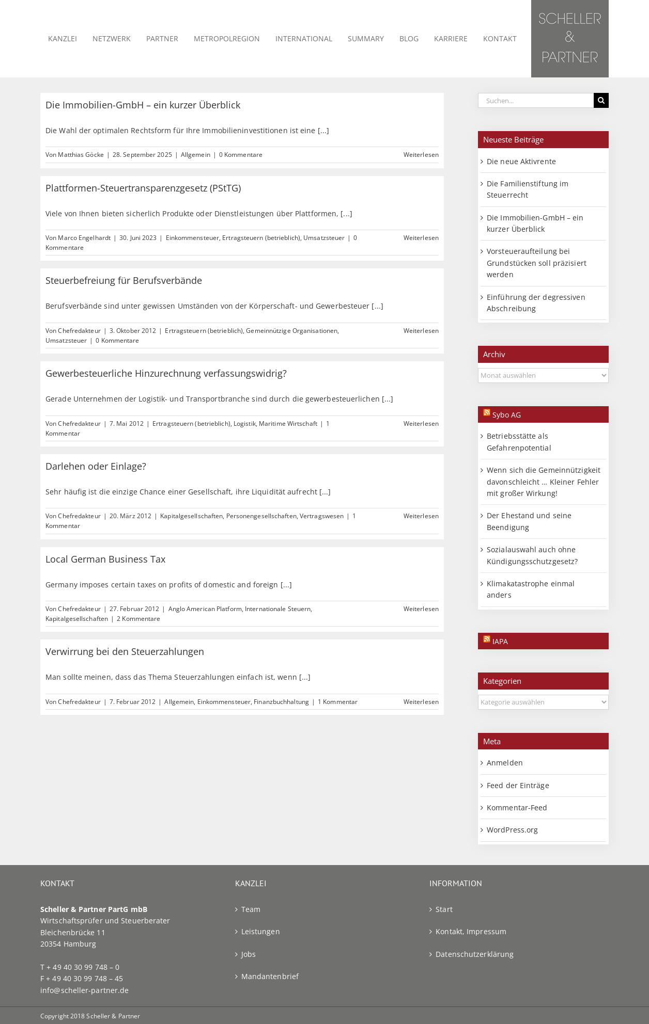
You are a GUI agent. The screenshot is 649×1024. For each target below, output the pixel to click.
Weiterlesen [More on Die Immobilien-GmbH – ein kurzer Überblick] (421, 154)
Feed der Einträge (518, 785)
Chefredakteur (79, 330)
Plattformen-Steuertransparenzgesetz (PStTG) (143, 188)
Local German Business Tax (105, 559)
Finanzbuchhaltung (281, 701)
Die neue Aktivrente (521, 161)
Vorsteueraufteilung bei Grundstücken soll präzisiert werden (536, 262)
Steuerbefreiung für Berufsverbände (123, 280)
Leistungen (260, 931)
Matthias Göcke (80, 154)
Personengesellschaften (261, 515)
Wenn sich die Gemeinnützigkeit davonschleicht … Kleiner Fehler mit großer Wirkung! (543, 481)
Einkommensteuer (193, 237)
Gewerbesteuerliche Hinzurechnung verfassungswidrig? (166, 373)
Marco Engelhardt (84, 237)
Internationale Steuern (278, 608)
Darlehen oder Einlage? (95, 466)
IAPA (500, 641)
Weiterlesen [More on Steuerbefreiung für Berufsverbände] (421, 330)
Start (444, 909)
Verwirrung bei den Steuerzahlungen (124, 651)
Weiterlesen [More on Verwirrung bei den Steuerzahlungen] (421, 701)
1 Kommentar (338, 701)
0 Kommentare (240, 154)
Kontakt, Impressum (471, 931)
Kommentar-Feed (517, 807)
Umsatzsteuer (324, 237)
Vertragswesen (322, 515)
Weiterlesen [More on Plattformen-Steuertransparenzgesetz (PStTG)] (421, 237)
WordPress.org (512, 830)
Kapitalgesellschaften (191, 515)
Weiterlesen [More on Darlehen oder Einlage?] (421, 515)
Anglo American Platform (205, 608)
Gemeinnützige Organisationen (291, 330)
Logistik (245, 423)
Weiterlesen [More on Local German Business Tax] (421, 608)
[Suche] (601, 100)
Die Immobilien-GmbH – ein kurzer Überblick (142, 105)
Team (250, 909)
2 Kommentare (138, 618)
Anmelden (505, 762)
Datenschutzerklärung (475, 954)
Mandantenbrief (270, 976)
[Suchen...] (536, 100)
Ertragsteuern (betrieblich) (261, 237)
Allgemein (195, 154)
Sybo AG (506, 415)
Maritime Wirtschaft (288, 423)
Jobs (248, 954)
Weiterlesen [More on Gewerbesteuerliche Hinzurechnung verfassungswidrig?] (421, 423)
